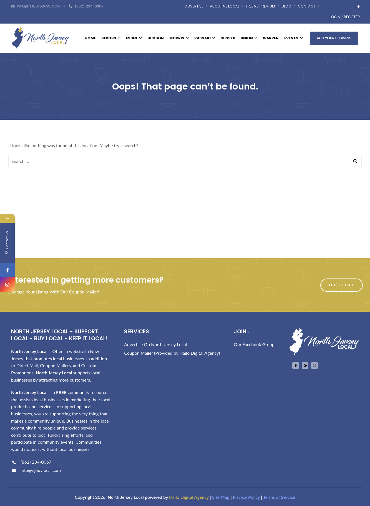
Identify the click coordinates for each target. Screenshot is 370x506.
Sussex (228, 38)
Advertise (194, 6)
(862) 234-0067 (31, 461)
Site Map (221, 497)
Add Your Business (334, 38)
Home (90, 38)
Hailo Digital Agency (189, 497)
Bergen (110, 38)
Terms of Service (279, 497)
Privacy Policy (246, 497)
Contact (306, 6)
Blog (286, 6)
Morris (179, 38)
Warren (271, 38)
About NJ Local (224, 6)
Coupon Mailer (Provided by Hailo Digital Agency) (172, 353)
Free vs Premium (260, 6)
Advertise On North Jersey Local (155, 344)
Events (293, 38)
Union (249, 38)
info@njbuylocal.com (36, 470)
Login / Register (344, 17)
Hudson (155, 38)
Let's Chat (341, 285)
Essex (134, 38)
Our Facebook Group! (255, 344)
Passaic (204, 38)
